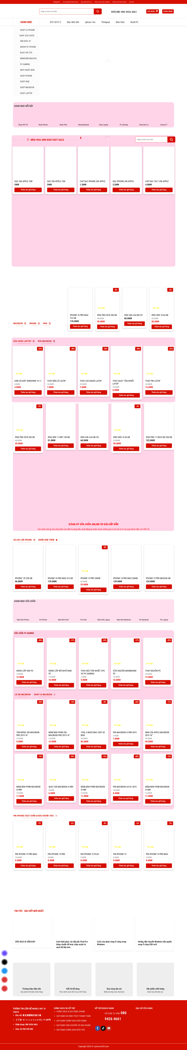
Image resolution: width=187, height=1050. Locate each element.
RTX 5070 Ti (55, 22)
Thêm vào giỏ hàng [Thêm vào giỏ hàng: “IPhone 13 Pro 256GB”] (93, 590)
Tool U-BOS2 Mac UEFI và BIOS (93, 734)
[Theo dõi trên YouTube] (108, 1028)
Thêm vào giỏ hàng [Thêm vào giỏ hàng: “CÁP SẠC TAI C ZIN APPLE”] (159, 190)
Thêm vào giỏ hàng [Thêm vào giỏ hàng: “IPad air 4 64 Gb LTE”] (134, 323)
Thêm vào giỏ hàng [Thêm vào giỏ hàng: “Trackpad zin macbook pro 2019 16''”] (29, 747)
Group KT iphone (25, 47)
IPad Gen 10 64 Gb (160, 315)
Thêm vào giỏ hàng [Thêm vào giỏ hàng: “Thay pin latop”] (159, 392)
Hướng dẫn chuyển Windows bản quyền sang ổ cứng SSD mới (155, 943)
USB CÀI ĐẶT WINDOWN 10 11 (27, 381)
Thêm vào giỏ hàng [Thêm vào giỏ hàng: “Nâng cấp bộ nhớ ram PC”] (61, 685)
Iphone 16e (90, 22)
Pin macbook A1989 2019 (124, 732)
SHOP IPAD (22, 82)
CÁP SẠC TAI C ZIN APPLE (157, 181)
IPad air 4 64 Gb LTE (133, 315)
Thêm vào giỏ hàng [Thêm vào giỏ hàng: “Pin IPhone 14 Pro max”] (159, 866)
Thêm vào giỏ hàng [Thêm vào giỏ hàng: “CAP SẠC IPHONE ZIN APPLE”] (93, 190)
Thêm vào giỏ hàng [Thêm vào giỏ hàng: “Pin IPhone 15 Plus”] (93, 866)
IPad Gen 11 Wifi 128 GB (59, 437)
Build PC (134, 22)
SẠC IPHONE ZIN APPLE (123, 181)
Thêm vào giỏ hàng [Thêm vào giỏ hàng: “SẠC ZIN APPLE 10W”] (28, 190)
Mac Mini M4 (73, 22)
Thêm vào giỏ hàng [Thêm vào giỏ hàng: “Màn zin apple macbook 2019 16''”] (158, 747)
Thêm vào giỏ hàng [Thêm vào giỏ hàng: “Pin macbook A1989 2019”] (125, 744)
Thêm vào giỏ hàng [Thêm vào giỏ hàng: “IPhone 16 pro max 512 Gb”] (80, 326)
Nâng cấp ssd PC (24, 670)
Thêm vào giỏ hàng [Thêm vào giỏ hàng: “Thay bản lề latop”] (60, 392)
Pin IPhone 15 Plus (90, 854)
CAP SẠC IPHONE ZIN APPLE (92, 181)
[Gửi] (98, 11)
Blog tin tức (23, 53)
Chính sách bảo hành (119, 2)
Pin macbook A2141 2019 (124, 786)
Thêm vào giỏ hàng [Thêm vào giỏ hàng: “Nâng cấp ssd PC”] (29, 682)
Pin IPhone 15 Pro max (26, 854)
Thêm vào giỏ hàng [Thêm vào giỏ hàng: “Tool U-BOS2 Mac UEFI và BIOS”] (93, 747)
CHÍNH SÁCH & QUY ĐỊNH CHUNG (70, 1011)
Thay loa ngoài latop (91, 381)
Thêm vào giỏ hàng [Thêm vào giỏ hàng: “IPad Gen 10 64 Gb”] (161, 327)
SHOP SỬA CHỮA (24, 35)
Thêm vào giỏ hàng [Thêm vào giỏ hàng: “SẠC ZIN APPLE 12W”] (60, 190)
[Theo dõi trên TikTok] (103, 1028)
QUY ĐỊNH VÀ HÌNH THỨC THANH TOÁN (73, 1016)
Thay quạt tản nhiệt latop (123, 382)
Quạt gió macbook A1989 (61, 786)
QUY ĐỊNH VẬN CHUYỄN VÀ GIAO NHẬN (73, 1025)
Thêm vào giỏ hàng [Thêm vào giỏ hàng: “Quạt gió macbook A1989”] (61, 798)
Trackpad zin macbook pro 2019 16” (27, 734)
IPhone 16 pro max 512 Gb (79, 316)
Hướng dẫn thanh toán (70, 2)
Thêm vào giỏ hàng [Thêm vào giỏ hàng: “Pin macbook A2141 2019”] (125, 798)
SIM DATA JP (23, 41)
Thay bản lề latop (56, 381)
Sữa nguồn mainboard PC (124, 672)
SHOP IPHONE (23, 76)
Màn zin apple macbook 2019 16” (157, 734)
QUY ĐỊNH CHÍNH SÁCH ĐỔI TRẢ (70, 1030)
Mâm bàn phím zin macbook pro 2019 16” (59, 734)
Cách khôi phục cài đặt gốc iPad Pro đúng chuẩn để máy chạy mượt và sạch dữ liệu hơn (72, 944)
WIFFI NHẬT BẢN (25, 70)
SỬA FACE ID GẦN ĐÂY (25, 941)
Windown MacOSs (26, 58)
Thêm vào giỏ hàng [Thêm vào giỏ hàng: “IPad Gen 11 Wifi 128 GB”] (60, 446)
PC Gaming (22, 64)
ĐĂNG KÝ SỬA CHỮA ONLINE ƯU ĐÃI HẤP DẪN (93, 524)
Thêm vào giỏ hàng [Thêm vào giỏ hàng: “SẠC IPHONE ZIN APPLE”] (126, 190)
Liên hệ (131, 2)
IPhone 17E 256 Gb (23, 578)
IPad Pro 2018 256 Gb (107, 315)
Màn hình (120, 22)
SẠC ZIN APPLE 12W (56, 181)
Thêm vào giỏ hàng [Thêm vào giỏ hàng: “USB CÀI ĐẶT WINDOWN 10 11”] (28, 392)
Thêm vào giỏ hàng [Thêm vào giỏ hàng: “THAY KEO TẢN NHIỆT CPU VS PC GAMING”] (93, 685)
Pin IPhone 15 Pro (56, 854)
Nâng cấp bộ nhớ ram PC (60, 672)
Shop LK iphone (25, 30)
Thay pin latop (152, 381)
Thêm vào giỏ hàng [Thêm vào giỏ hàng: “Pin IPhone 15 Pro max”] (28, 866)
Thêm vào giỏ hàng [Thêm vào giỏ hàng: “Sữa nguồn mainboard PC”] (125, 685)
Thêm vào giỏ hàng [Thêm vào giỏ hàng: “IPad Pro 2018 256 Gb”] (107, 327)
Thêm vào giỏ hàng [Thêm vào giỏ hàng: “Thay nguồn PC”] (158, 682)
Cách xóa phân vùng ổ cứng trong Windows (111, 943)
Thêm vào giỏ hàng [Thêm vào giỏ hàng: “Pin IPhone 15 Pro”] (60, 866)
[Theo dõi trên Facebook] (97, 1028)
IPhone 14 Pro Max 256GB (125, 578)
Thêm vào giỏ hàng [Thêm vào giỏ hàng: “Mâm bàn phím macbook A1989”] (29, 801)
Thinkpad (105, 22)
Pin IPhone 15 (119, 854)
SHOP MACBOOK (24, 87)
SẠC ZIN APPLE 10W (23, 181)
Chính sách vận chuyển (102, 2)
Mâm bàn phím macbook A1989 (28, 788)
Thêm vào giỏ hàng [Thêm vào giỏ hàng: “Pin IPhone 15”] (126, 866)
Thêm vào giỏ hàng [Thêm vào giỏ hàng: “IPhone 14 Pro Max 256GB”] (126, 587)
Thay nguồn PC (153, 670)
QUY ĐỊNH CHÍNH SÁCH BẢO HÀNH (71, 1021)
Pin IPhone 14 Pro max (157, 854)
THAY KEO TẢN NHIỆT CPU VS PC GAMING (93, 672)
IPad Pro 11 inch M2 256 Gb (159, 437)
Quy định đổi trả (86, 2)
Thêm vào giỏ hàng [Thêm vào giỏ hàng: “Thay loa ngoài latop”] (93, 392)
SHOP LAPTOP (23, 93)
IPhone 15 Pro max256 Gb (158, 578)
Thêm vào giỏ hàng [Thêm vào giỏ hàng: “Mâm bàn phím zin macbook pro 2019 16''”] (61, 747)
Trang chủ (56, 2)
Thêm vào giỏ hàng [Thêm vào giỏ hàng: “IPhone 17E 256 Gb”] (28, 587)
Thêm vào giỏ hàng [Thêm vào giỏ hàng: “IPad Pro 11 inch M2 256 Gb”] (159, 446)
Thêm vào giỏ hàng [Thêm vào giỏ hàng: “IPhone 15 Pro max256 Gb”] (159, 587)
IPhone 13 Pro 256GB (90, 578)
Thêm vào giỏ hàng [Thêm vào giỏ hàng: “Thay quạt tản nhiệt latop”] (126, 395)
